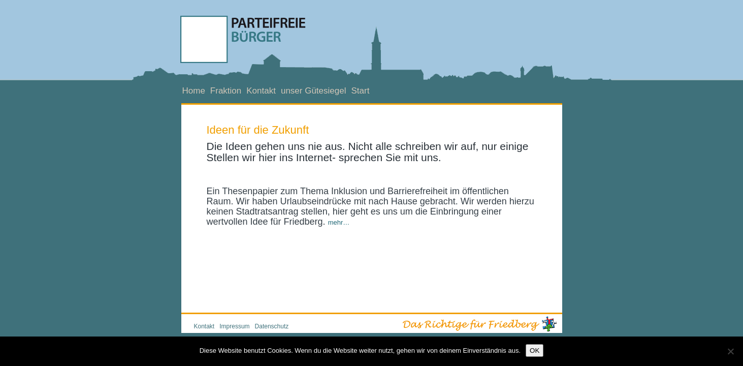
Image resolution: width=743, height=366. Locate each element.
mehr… (339, 222)
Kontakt (261, 91)
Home (193, 91)
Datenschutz (272, 326)
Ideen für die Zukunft (258, 130)
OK (534, 350)
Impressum (234, 326)
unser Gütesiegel (313, 91)
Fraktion (225, 91)
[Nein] (730, 351)
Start (360, 91)
